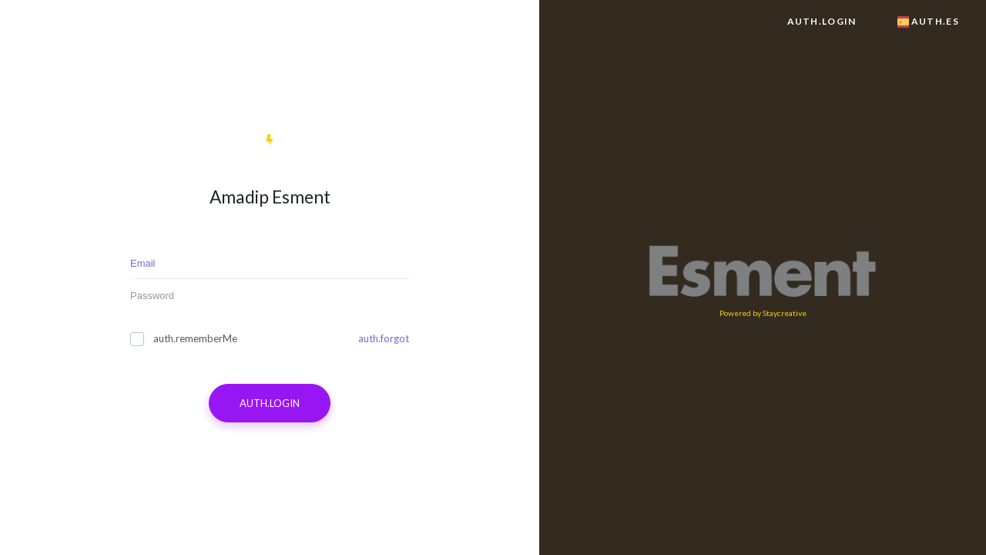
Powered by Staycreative (763, 313)
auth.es (928, 21)
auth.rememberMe (183, 338)
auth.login (822, 21)
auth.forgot (383, 338)
